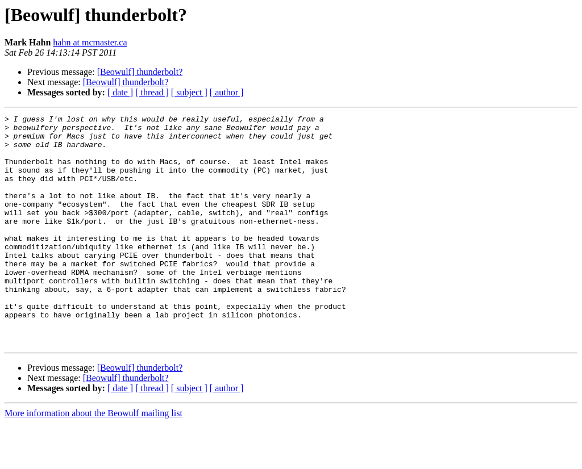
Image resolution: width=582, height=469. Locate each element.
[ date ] (120, 92)
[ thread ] (152, 92)
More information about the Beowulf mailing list (93, 459)
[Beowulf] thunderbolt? (140, 72)
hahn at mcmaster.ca (90, 42)
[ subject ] (189, 92)
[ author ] (227, 92)
